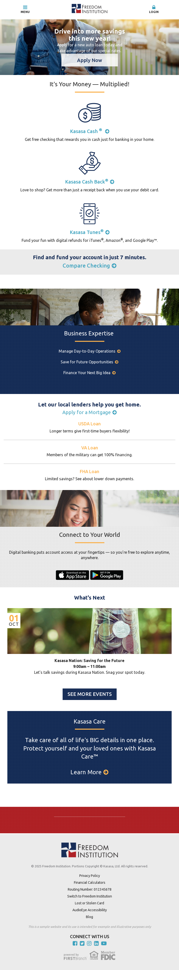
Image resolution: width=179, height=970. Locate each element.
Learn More (86, 772)
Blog (89, 917)
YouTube (104, 943)
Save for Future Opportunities (87, 362)
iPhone (72, 575)
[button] (153, 9)
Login (154, 9)
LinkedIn (96, 943)
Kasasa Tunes (87, 232)
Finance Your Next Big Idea (86, 372)
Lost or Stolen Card (89, 903)
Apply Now (89, 60)
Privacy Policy (89, 876)
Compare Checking (86, 265)
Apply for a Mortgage (86, 412)
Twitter (82, 943)
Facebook (75, 943)
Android (107, 575)
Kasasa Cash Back (86, 181)
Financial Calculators (89, 882)
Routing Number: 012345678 (89, 889)
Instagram (89, 943)
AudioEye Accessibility (89, 910)
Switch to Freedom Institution (89, 896)
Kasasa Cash (86, 131)
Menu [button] (25, 9)
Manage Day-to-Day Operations (87, 351)
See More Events (90, 694)
